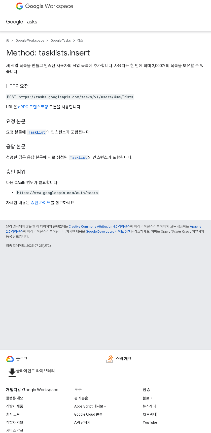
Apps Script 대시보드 (90, 406)
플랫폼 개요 (14, 398)
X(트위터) (150, 414)
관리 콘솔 (81, 398)
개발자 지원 (14, 422)
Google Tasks (21, 22)
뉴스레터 (149, 406)
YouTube (150, 422)
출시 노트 (13, 414)
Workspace (49, 6)
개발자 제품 (14, 406)
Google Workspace (30, 40)
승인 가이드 (41, 202)
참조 (80, 40)
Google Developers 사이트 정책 (108, 231)
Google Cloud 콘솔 (88, 414)
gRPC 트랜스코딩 (33, 107)
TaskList (36, 132)
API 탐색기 (82, 422)
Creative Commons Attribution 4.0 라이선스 (99, 226)
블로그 (148, 398)
